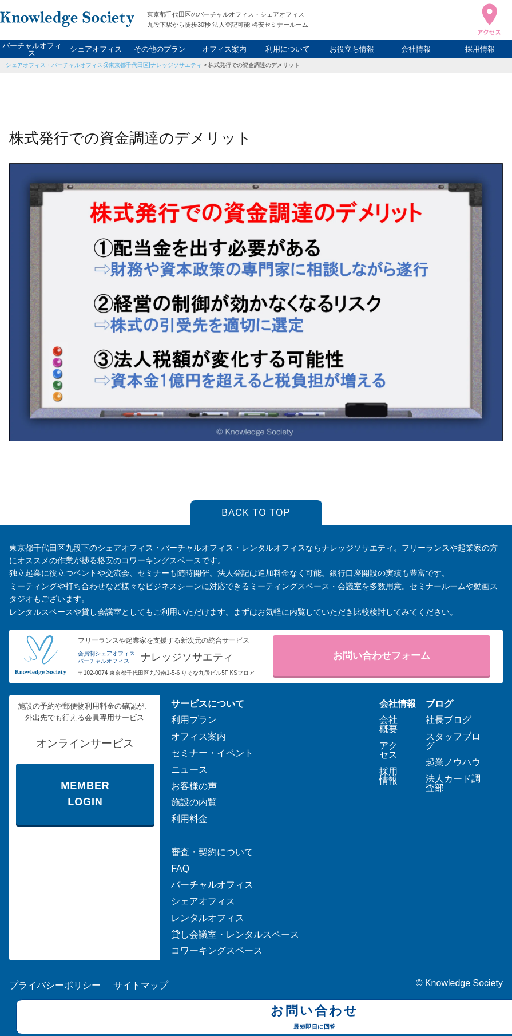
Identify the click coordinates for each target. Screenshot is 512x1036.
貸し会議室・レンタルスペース (235, 934)
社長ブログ (448, 720)
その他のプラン (160, 49)
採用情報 (480, 49)
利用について (287, 49)
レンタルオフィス (207, 918)
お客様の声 (194, 786)
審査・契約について (212, 852)
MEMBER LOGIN (85, 794)
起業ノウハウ (453, 762)
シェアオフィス (96, 49)
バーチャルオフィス (32, 49)
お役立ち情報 (352, 49)
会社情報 (416, 49)
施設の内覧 (194, 802)
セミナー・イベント (212, 753)
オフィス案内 (224, 49)
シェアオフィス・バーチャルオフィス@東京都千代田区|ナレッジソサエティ (104, 65)
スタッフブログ (453, 740)
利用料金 (189, 819)
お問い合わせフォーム (381, 655)
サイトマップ (140, 985)
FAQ (180, 868)
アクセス (388, 750)
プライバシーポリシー (55, 985)
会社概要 (388, 724)
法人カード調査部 (453, 783)
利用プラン (194, 720)
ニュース (189, 769)
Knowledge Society (464, 983)
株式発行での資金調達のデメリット (254, 65)
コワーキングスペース (217, 950)
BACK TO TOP (256, 512)
